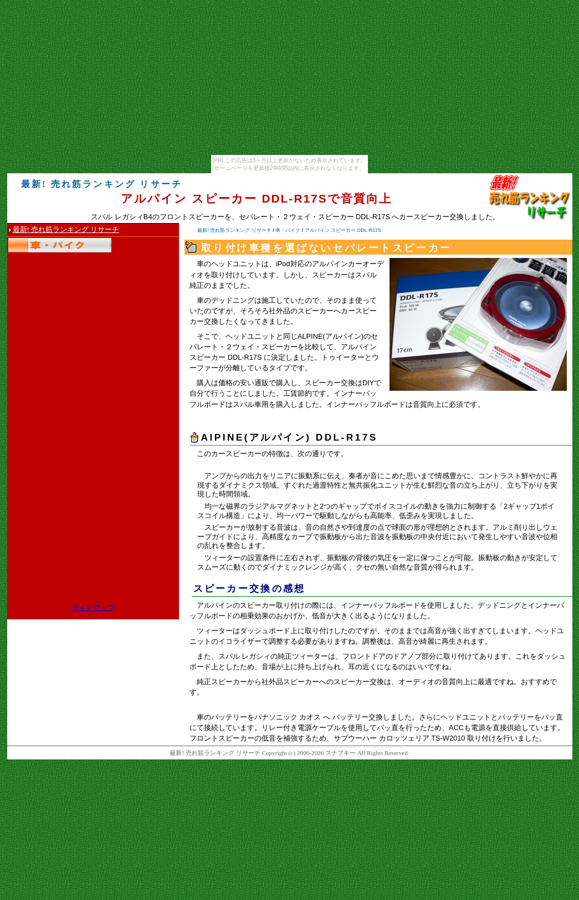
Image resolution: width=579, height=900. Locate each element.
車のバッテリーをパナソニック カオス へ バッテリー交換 (290, 717)
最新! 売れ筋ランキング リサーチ (66, 230)
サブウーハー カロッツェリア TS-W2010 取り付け (415, 738)
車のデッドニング (225, 300)
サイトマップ (93, 608)
